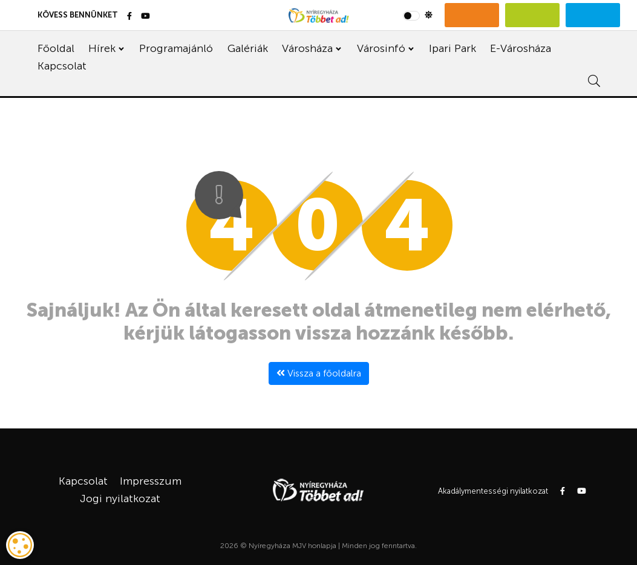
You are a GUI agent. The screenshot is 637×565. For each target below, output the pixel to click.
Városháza (307, 48)
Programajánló (176, 48)
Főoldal (56, 48)
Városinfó (381, 48)
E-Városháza (520, 48)
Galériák (247, 48)
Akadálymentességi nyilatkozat (493, 491)
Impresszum (150, 481)
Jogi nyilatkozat (120, 498)
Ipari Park (452, 48)
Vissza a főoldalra (318, 373)
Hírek (102, 48)
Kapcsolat (62, 66)
